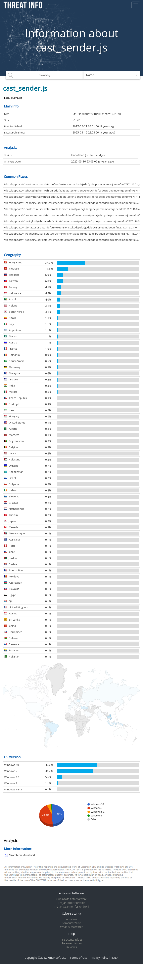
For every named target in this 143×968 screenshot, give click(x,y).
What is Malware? (71, 926)
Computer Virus (71, 923)
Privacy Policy (99, 957)
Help (71, 934)
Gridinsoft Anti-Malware (71, 899)
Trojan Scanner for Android (71, 906)
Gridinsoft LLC (57, 957)
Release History (72, 943)
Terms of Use (78, 957)
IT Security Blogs (71, 939)
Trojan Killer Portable (71, 902)
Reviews (71, 947)
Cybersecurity (71, 913)
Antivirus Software (71, 893)
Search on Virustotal (22, 855)
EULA (114, 957)
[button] (111, 75)
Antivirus (71, 919)
